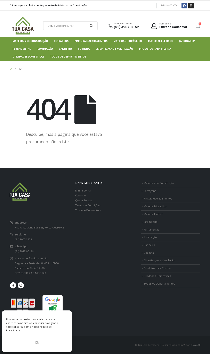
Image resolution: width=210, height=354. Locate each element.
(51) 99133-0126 (24, 251)
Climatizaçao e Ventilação (114, 49)
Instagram (21, 285)
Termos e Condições (88, 205)
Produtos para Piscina (155, 49)
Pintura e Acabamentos (90, 41)
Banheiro (65, 49)
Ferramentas (22, 49)
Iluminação (45, 49)
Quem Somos (83, 200)
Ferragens (61, 41)
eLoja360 (195, 344)
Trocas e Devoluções (88, 210)
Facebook (13, 285)
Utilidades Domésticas (28, 56)
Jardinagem (187, 41)
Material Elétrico (160, 41)
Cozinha (84, 49)
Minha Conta (169, 5)
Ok (37, 342)
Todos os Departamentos (68, 56)
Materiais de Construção (30, 41)
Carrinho (80, 195)
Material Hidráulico (127, 41)
